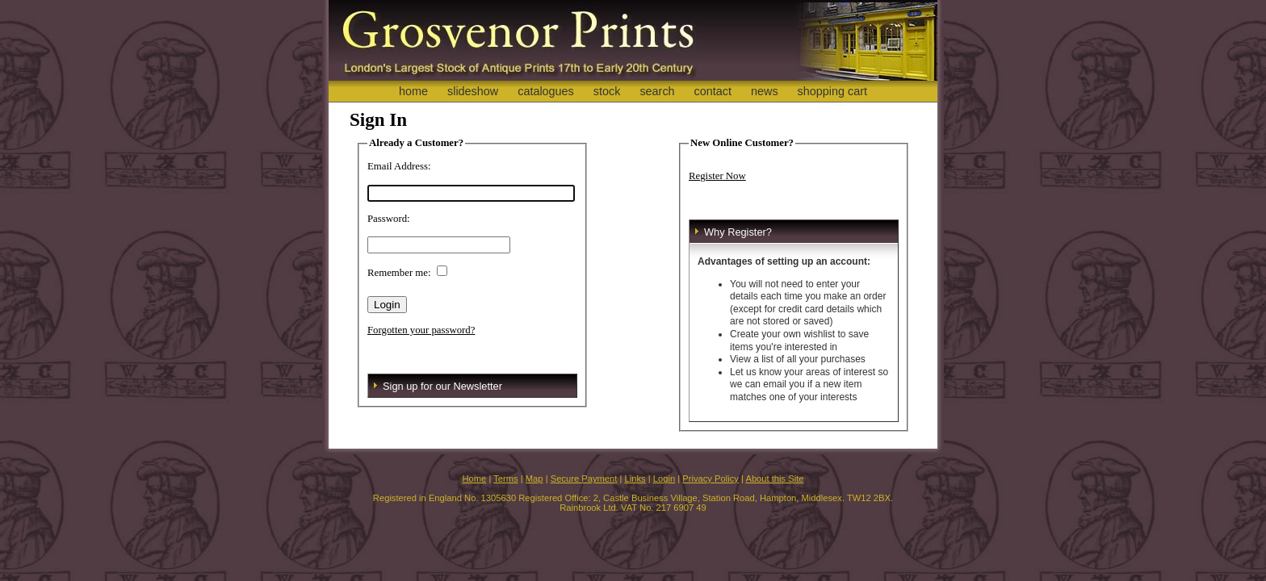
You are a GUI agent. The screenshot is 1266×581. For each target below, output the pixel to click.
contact (713, 91)
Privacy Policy (710, 478)
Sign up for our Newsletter (442, 386)
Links (635, 478)
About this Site (774, 478)
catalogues (546, 91)
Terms (505, 478)
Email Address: (399, 166)
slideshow (472, 91)
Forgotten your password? (421, 330)
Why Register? (738, 232)
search (656, 91)
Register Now (717, 176)
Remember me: (399, 272)
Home (474, 478)
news (764, 91)
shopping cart (832, 91)
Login (664, 478)
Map (534, 478)
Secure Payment (584, 478)
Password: (388, 218)
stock (607, 91)
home (413, 91)
